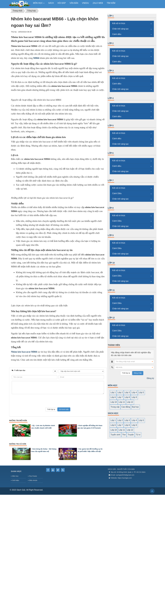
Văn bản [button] (74, 3)
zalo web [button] (98, 3)
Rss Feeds (33, 594)
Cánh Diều (117, 193)
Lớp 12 (111, 318)
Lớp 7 (111, 180)
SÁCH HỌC (113, 413)
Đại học (135, 407)
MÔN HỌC (112, 385)
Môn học (15, 594)
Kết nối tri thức (118, 23)
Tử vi (138, 435)
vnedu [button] (85, 3)
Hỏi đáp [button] (62, 3)
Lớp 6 (111, 153)
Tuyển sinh (115, 435)
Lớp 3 (111, 71)
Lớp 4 (111, 98)
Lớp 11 (111, 290)
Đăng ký (150, 378)
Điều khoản (33, 599)
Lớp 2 (111, 43)
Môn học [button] (39, 4)
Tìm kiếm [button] (111, 3)
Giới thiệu (15, 599)
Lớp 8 (111, 208)
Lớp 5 (111, 126)
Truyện (131, 435)
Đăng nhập (138, 373)
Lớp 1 (111, 16)
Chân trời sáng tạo (120, 29)
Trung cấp (115, 407)
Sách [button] (51, 3)
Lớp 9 (111, 235)
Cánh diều (116, 34)
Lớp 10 (111, 263)
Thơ (124, 435)
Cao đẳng (125, 407)
